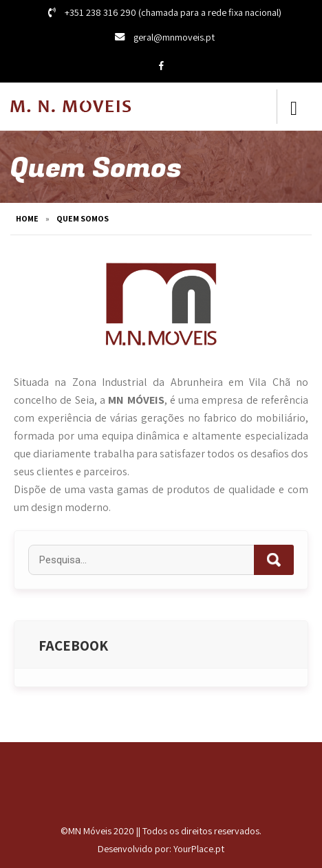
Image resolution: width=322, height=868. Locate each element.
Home (27, 218)
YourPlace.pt (198, 848)
